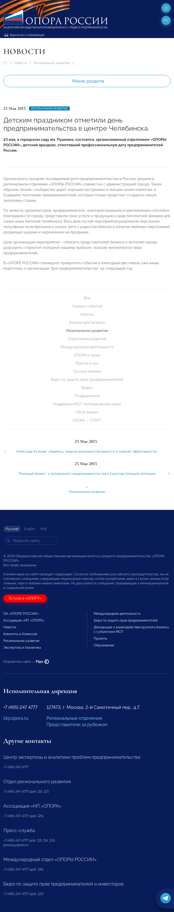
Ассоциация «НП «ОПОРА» (23, 620)
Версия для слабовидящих (24, 35)
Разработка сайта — (26, 661)
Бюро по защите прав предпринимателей (87, 379)
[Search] (30, 541)
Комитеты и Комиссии (20, 634)
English (29, 529)
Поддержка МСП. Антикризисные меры (87, 404)
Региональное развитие (52, 63)
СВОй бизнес (87, 412)
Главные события (87, 306)
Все (87, 298)
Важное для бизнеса (87, 322)
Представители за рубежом (76, 724)
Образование (104, 645)
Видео (87, 388)
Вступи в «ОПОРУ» (25, 598)
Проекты (100, 638)
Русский (12, 529)
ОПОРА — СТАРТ (87, 420)
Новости (20, 63)
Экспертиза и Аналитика (22, 647)
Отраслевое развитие (87, 339)
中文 (44, 529)
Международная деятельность (87, 347)
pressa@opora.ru (15, 845)
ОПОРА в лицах (87, 355)
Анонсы (87, 314)
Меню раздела (88, 81)
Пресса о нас (87, 363)
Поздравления (87, 396)
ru (166, 20)
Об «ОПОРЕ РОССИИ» (21, 613)
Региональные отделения (74, 718)
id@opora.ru (15, 718)
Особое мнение (87, 371)
